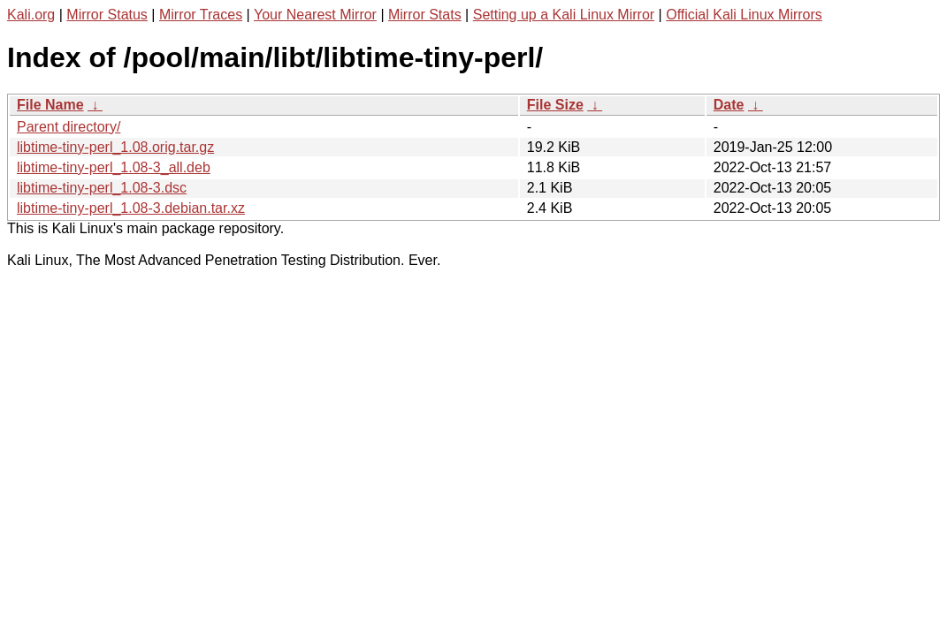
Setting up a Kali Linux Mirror (563, 14)
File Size (555, 104)
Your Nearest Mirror (315, 14)
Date (729, 104)
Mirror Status (107, 14)
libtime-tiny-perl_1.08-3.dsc (102, 187)
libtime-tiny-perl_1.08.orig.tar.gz (115, 147)
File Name (50, 104)
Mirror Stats (425, 14)
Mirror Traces (200, 14)
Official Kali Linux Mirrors (744, 14)
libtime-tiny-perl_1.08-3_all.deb (113, 167)
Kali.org (31, 14)
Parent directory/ (68, 126)
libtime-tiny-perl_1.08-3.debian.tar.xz (131, 208)
